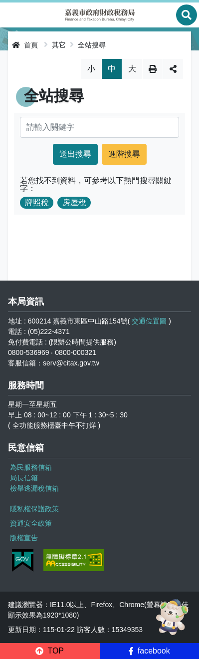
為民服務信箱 (31, 467)
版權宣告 (24, 538)
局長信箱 (24, 478)
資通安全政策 (31, 523)
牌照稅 (37, 202)
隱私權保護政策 (34, 509)
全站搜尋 (92, 45)
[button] (50, 651)
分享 (173, 69)
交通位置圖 (149, 321)
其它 (59, 45)
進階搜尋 (124, 154)
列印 (153, 69)
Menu (12, 14)
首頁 (25, 45)
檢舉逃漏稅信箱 (34, 488)
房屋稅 (74, 202)
